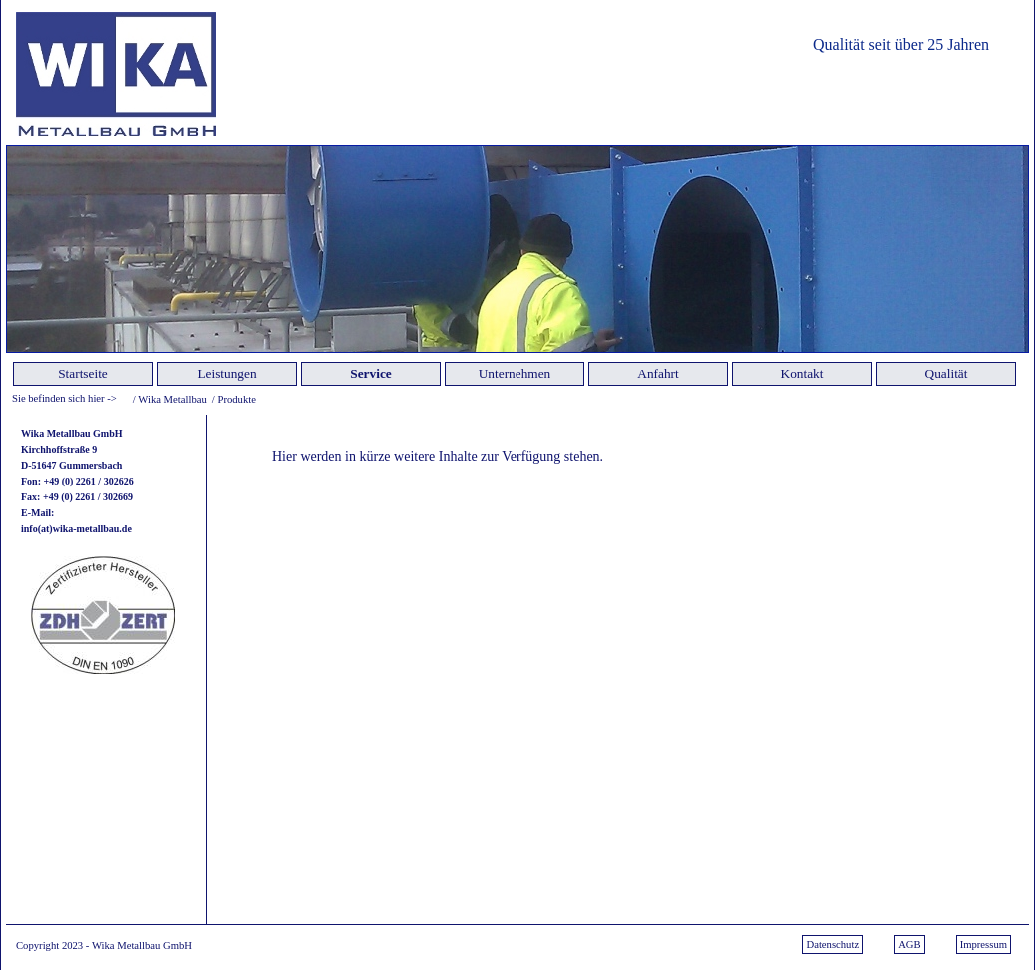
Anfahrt (657, 373)
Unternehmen (515, 373)
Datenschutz (832, 944)
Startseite (83, 373)
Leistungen (226, 373)
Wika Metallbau (172, 399)
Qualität (946, 373)
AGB (909, 944)
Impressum (983, 944)
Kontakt (802, 373)
